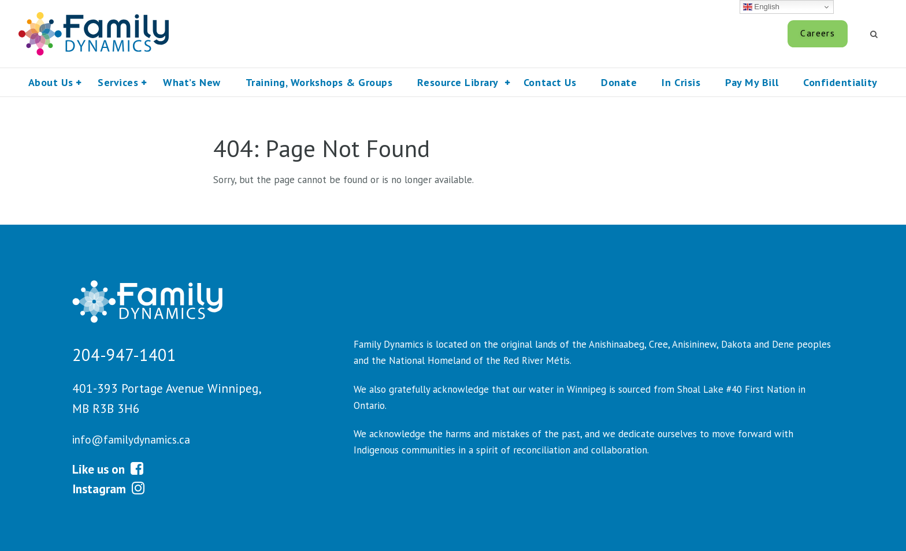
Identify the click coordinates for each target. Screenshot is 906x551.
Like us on (107, 468)
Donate (619, 82)
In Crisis (681, 82)
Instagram (108, 488)
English (761, 7)
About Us (50, 82)
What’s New (191, 82)
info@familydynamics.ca (131, 439)
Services (118, 82)
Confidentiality (840, 82)
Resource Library (457, 82)
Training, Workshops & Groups (319, 82)
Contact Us (549, 82)
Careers (817, 33)
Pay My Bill (748, 33)
